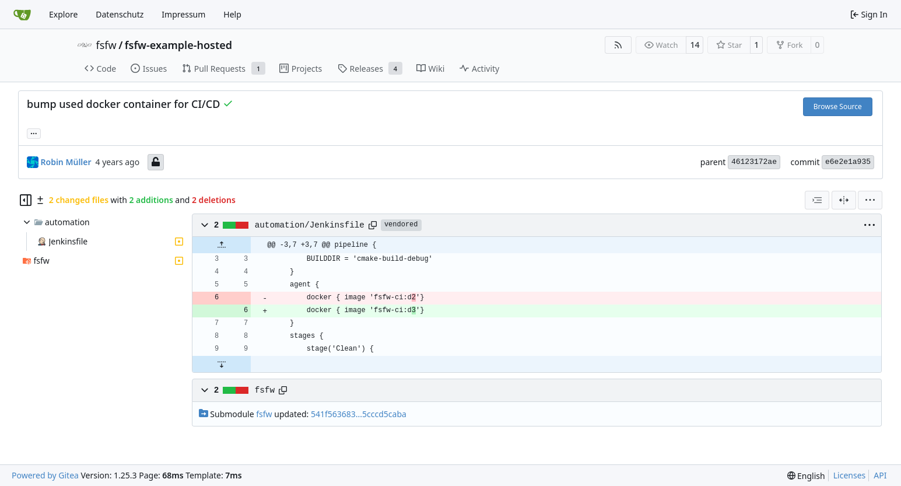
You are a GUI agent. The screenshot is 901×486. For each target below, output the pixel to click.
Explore (63, 14)
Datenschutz (119, 14)
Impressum (183, 14)
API (880, 475)
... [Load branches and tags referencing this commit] (33, 132)
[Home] (22, 14)
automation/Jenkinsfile (309, 225)
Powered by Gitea (45, 475)
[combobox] (817, 200)
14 (694, 44)
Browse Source (838, 106)
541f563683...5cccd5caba (358, 413)
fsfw (106, 45)
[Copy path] (372, 225)
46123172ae (754, 162)
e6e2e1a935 (848, 162)
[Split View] (844, 200)
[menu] (870, 200)
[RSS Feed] (618, 45)
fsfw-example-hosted (178, 45)
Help (232, 14)
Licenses (849, 475)
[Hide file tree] (25, 200)
